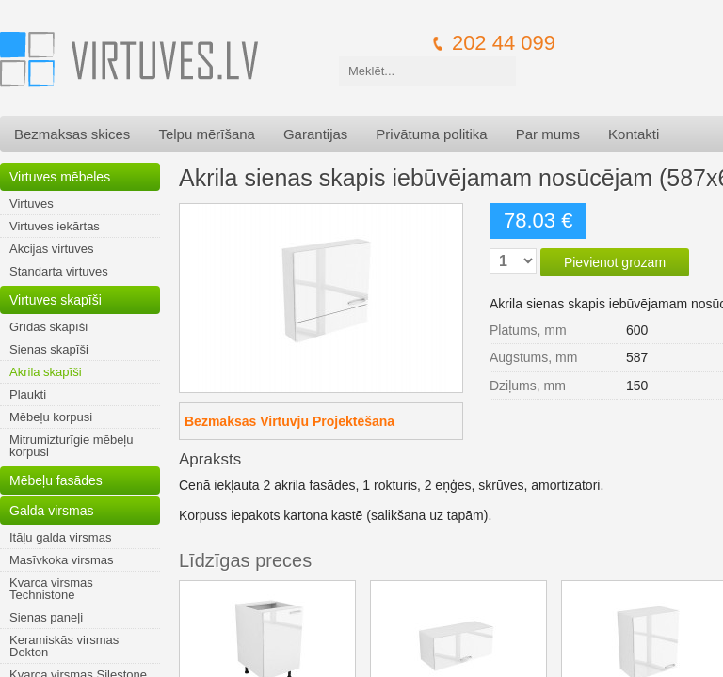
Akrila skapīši (45, 372)
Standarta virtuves (58, 271)
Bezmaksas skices (72, 134)
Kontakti (633, 134)
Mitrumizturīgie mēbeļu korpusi (71, 446)
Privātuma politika (431, 134)
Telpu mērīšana (206, 134)
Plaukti (27, 394)
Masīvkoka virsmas (61, 560)
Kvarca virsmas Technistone (51, 588)
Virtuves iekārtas (54, 226)
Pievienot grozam (615, 262)
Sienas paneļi (46, 617)
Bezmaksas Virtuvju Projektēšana (289, 421)
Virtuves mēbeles (59, 176)
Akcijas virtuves (51, 249)
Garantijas (315, 134)
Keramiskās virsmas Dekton (64, 646)
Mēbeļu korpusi (50, 417)
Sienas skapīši (48, 349)
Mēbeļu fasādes (56, 480)
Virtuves (31, 204)
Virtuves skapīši (55, 299)
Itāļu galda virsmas (60, 537)
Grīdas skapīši (48, 327)
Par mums (548, 134)
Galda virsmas (51, 510)
